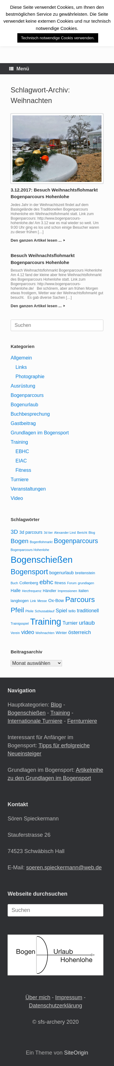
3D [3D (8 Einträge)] (14, 532)
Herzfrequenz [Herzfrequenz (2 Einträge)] (31, 591)
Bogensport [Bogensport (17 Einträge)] (29, 572)
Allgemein (21, 357)
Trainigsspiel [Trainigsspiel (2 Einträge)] (20, 623)
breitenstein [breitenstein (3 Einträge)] (85, 573)
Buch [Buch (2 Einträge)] (14, 583)
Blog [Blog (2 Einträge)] (91, 532)
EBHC (22, 451)
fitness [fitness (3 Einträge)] (60, 583)
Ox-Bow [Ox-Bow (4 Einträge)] (56, 600)
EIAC (21, 460)
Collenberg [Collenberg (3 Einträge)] (28, 583)
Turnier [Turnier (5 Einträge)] (70, 623)
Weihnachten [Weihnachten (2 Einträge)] (45, 633)
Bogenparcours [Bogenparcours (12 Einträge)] (76, 541)
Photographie (30, 376)
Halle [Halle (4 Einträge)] (16, 590)
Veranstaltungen (28, 488)
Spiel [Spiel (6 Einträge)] (61, 611)
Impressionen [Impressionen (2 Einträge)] (67, 591)
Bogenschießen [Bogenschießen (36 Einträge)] (42, 560)
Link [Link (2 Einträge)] (33, 601)
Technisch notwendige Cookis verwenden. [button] (58, 38)
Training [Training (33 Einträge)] (45, 621)
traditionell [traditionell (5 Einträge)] (88, 610)
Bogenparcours (27, 395)
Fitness (23, 470)
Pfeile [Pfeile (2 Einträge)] (30, 611)
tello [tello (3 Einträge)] (71, 611)
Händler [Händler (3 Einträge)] (50, 590)
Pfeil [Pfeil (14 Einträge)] (17, 610)
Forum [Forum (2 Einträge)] (72, 583)
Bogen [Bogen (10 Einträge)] (20, 541)
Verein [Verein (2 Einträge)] (15, 633)
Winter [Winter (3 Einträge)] (61, 632)
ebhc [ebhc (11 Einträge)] (46, 581)
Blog (56, 705)
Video (17, 498)
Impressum (68, 997)
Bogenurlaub (24, 404)
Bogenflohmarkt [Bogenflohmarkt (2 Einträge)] (41, 542)
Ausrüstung (23, 385)
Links (21, 367)
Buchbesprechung (30, 414)
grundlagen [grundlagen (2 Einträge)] (86, 583)
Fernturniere (82, 721)
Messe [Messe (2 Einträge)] (42, 601)
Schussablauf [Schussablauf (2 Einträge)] (44, 611)
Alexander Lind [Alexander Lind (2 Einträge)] (65, 532)
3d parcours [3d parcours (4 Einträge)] (30, 532)
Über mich (37, 997)
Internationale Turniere (35, 721)
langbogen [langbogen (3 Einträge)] (20, 600)
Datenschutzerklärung (55, 1006)
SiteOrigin (76, 1053)
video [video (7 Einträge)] (27, 632)
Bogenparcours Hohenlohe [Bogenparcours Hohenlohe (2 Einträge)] (30, 550)
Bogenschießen (27, 713)
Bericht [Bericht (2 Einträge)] (82, 532)
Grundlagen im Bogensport (40, 432)
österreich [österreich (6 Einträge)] (79, 632)
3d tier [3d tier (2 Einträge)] (48, 532)
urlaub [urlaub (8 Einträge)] (87, 623)
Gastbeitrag (23, 423)
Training (19, 442)
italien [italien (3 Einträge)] (83, 590)
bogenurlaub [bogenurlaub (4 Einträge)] (61, 572)
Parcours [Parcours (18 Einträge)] (80, 599)
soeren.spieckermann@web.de (64, 868)
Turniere (20, 479)
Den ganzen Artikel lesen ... (38, 240)
